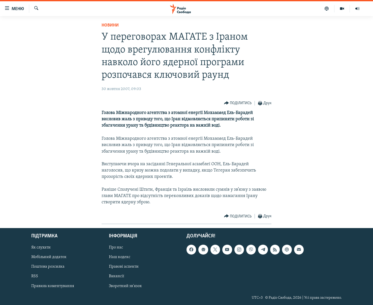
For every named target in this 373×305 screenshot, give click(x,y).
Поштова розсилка (48, 267)
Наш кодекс (119, 257)
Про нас (116, 248)
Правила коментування (52, 286)
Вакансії (116, 276)
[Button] (238, 103)
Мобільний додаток (49, 257)
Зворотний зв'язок (125, 286)
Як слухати (41, 248)
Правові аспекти (124, 267)
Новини (110, 25)
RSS (34, 276)
